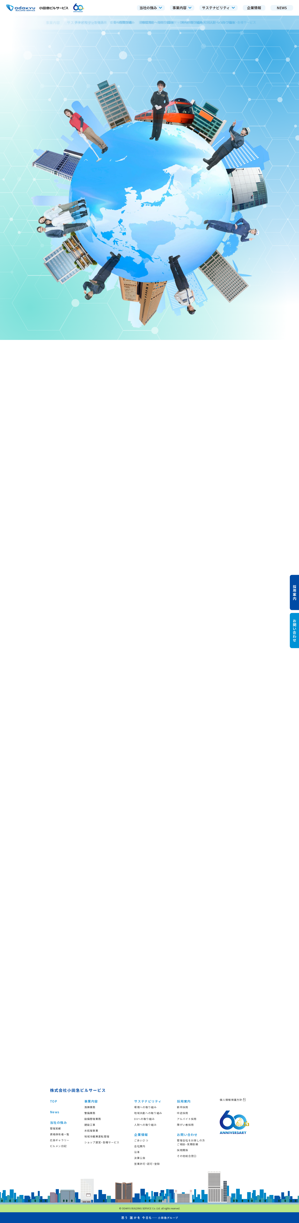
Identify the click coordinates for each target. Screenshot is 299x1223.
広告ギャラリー (60, 1140)
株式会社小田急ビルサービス (78, 1090)
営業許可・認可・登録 (147, 1164)
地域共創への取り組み (148, 1113)
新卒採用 (182, 1107)
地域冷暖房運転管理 (97, 1136)
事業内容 (91, 1101)
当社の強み (58, 1122)
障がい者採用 (185, 1125)
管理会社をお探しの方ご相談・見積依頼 (191, 1142)
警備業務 (90, 1113)
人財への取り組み (145, 1125)
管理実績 (55, 1128)
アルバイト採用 (186, 1119)
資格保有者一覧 (60, 1134)
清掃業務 (90, 1107)
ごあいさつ (141, 1140)
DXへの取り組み (144, 1119)
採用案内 (184, 1101)
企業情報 (141, 1134)
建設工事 (90, 1125)
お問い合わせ (187, 1134)
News (55, 1112)
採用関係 (182, 1150)
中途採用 (182, 1113)
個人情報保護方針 (233, 1100)
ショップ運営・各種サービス (102, 1142)
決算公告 (139, 1158)
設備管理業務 (92, 1119)
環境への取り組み (145, 1107)
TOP (53, 1101)
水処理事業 (91, 1130)
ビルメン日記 (58, 1146)
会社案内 (139, 1146)
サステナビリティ (148, 1101)
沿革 (137, 1152)
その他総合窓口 (186, 1156)
